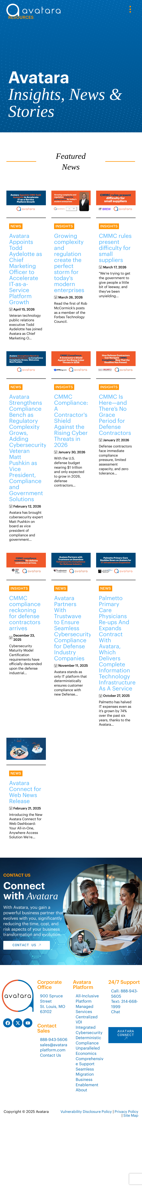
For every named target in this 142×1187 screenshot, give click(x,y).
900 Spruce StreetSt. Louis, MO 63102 (52, 1003)
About (81, 1089)
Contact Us (50, 1055)
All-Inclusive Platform (87, 998)
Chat (115, 1011)
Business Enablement (87, 1082)
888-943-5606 (53, 1039)
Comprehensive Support (89, 1061)
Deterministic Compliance (88, 1040)
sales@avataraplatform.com (53, 1047)
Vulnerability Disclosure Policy (86, 1111)
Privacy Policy (126, 1111)
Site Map (130, 1115)
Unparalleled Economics (88, 1051)
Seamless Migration (85, 1072)
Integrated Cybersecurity (89, 1030)
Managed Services (84, 1009)
